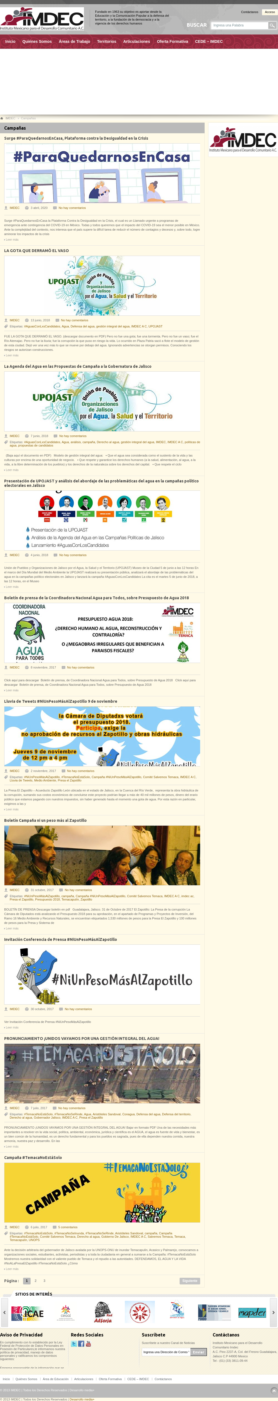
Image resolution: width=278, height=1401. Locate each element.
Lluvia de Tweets (21, 780)
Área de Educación (56, 1379)
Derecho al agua (108, 442)
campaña (89, 442)
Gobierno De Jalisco (115, 1236)
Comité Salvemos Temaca (160, 777)
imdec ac (187, 896)
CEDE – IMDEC (209, 41)
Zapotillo (86, 899)
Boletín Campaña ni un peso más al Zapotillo (45, 820)
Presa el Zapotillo (69, 780)
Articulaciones (136, 41)
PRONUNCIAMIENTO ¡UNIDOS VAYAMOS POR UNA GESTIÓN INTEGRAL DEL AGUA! (81, 1038)
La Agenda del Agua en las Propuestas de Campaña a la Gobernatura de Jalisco (78, 366)
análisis (76, 442)
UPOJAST (155, 326)
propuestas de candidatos (35, 445)
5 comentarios (68, 1227)
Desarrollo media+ (82, 1390)
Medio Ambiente (45, 780)
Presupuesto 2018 (47, 899)
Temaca (179, 1236)
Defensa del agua (83, 326)
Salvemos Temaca (160, 1236)
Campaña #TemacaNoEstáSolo (33, 1157)
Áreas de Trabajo (74, 41)
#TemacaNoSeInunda (69, 1233)
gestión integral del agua (113, 326)
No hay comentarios (72, 207)
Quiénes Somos (37, 41)
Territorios (106, 41)
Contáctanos (249, 12)
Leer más (12, 239)
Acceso (270, 12)
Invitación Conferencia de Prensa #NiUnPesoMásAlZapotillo (60, 939)
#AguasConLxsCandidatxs (42, 326)
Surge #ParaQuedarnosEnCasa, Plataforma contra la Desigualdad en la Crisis (76, 138)
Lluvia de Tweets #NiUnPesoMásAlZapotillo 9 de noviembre (60, 701)
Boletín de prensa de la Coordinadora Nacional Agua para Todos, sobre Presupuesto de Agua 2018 (96, 598)
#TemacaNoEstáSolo (75, 777)
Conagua (128, 1114)
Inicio (10, 41)
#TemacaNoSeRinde (68, 1114)
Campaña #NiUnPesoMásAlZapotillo (117, 777)
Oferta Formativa (172, 41)
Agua (65, 326)
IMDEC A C (139, 326)
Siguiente (189, 1281)
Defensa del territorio (176, 1114)
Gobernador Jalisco (47, 1117)
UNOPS (34, 1240)
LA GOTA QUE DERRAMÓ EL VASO (36, 250)
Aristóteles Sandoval (106, 1114)
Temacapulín (70, 899)
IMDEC (14, 207)
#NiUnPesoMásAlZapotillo (42, 777)
